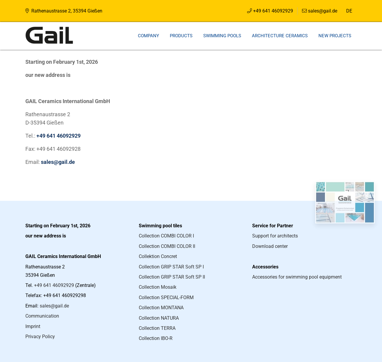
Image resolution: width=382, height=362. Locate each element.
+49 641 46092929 (273, 11)
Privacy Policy (40, 336)
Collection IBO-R (155, 338)
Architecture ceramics (280, 35)
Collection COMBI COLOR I (166, 236)
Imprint (32, 326)
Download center (270, 246)
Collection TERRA (157, 328)
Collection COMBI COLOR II (167, 246)
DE (349, 11)
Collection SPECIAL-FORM (166, 297)
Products (181, 35)
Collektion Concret (158, 256)
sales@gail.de (322, 11)
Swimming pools (222, 35)
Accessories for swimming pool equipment (297, 277)
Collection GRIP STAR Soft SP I (171, 267)
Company (148, 35)
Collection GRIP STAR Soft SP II (172, 277)
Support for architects (275, 236)
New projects (334, 35)
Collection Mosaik (157, 287)
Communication (42, 316)
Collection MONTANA (161, 307)
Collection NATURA (159, 318)
